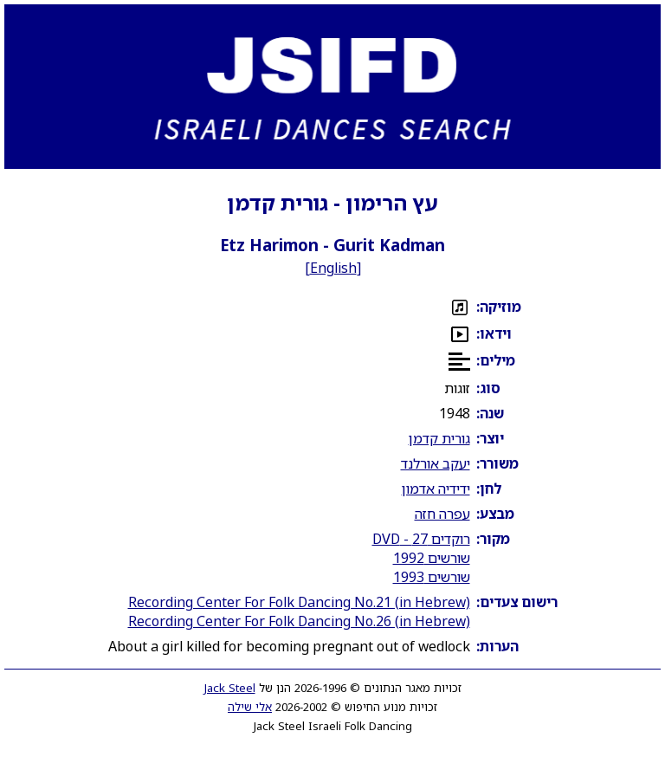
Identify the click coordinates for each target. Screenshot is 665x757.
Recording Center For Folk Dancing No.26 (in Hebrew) (299, 621)
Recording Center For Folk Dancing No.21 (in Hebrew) (299, 601)
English (333, 267)
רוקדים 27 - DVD (421, 538)
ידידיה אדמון (436, 488)
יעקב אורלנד (435, 463)
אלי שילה (250, 707)
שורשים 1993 (431, 576)
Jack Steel (229, 688)
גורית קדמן (439, 438)
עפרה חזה (442, 513)
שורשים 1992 (431, 557)
